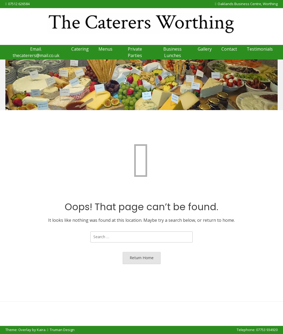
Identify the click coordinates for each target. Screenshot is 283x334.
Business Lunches (172, 52)
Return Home (142, 257)
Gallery (205, 49)
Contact (229, 49)
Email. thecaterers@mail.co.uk (36, 52)
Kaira (41, 329)
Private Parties (135, 52)
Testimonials (260, 49)
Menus (105, 49)
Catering (80, 49)
